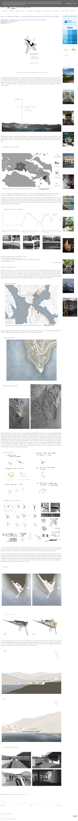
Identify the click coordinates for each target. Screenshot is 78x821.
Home (31, 805)
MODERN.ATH (38, 11)
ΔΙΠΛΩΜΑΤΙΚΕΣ (55, 11)
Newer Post (3, 805)
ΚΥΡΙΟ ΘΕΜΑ (4, 11)
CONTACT (73, 11)
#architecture (4, 801)
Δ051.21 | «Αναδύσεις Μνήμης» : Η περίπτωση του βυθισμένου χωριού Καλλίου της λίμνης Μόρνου (30, 16)
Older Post (59, 805)
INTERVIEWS (30, 11)
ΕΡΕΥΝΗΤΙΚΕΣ (46, 11)
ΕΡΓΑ (23, 11)
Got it (74, 3)
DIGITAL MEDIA (64, 11)
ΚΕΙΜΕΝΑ (18, 11)
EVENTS (11, 11)
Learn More (68, 3)
